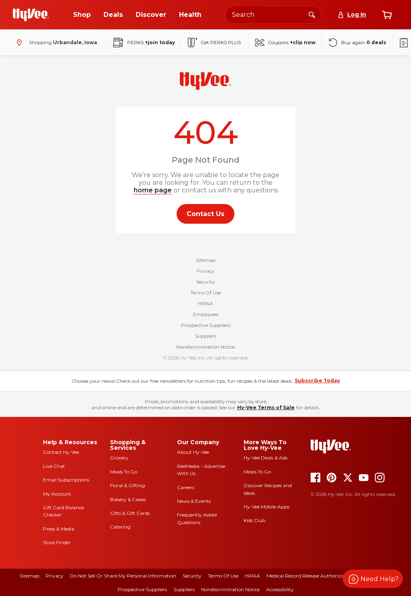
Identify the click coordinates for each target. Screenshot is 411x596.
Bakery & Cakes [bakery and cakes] (128, 499)
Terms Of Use (205, 293)
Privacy (205, 271)
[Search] (311, 14)
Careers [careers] (185, 487)
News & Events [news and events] (194, 501)
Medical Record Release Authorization (310, 576)
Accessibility (280, 589)
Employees (205, 314)
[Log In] (351, 14)
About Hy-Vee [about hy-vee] (193, 452)
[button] (373, 578)
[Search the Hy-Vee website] (273, 15)
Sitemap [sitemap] (29, 576)
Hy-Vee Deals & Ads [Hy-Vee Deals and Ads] (265, 458)
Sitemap (206, 260)
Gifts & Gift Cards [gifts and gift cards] (130, 513)
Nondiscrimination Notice (205, 347)
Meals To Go (123, 472)
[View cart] (387, 15)
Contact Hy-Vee (61, 452)
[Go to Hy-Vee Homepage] (31, 14)
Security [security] (192, 576)
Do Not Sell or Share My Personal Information (123, 576)
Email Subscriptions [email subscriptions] (66, 480)
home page (153, 190)
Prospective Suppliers (205, 325)
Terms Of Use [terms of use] (223, 576)
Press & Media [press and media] (58, 529)
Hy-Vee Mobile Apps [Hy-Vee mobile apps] (266, 507)
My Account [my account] (57, 494)
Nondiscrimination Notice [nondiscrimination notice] (230, 589)
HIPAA (205, 303)
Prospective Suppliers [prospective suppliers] (142, 589)
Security (205, 282)
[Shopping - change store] (55, 42)
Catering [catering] (120, 527)
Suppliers (205, 336)
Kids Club (254, 520)
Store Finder (57, 542)
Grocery (119, 458)
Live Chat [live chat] (54, 466)
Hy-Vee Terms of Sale (266, 407)
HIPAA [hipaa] (252, 576)
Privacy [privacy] (54, 576)
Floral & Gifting (127, 485)
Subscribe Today (317, 381)
